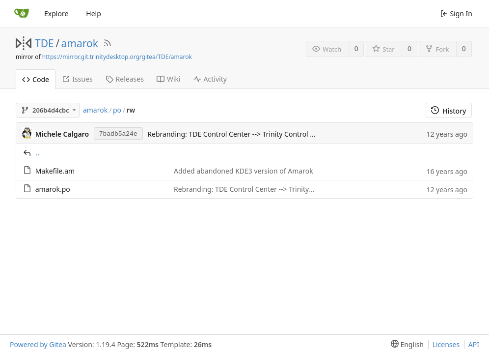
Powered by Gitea (38, 344)
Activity (210, 79)
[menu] (405, 344)
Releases (125, 79)
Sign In (456, 13)
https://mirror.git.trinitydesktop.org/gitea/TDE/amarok (117, 57)
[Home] (21, 13)
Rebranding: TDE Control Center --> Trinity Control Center (239, 134)
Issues (77, 79)
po (117, 110)
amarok (79, 43)
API (473, 344)
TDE (44, 43)
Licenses (446, 344)
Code (35, 79)
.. (38, 152)
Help (93, 13)
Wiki (169, 79)
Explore (56, 13)
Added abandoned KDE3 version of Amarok (243, 171)
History (448, 111)
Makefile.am (55, 171)
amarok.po (52, 189)
